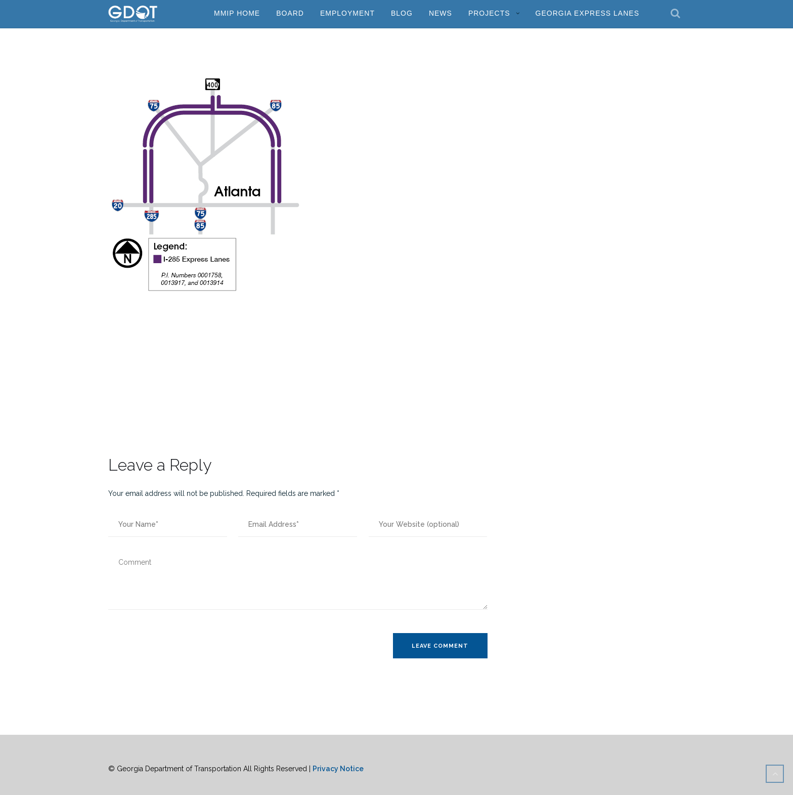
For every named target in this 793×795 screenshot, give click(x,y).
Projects (489, 13)
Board (290, 13)
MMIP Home (237, 13)
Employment (347, 13)
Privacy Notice (338, 769)
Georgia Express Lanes (587, 13)
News (440, 13)
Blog (402, 13)
